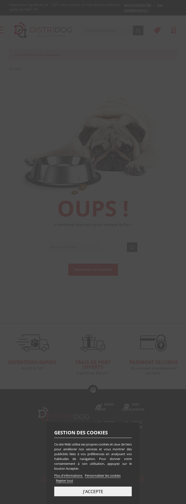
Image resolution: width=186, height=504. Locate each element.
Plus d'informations (68, 475)
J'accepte (93, 491)
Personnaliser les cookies (103, 475)
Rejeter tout (64, 480)
